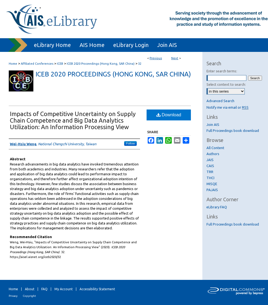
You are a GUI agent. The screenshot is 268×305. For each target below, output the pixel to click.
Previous (156, 58)
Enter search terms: (221, 71)
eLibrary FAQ (216, 207)
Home (13, 63)
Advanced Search (220, 101)
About (29, 289)
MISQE (211, 184)
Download (168, 114)
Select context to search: (226, 84)
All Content (215, 148)
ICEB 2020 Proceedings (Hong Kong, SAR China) (101, 63)
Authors (212, 154)
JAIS (210, 160)
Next (174, 58)
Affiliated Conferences (37, 63)
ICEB (60, 63)
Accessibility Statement (97, 289)
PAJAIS (212, 190)
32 (139, 63)
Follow (130, 143)
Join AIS (212, 124)
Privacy (13, 295)
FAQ (44, 289)
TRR (209, 172)
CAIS (210, 166)
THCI (210, 178)
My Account (63, 289)
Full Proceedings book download (232, 130)
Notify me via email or (227, 107)
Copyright (29, 295)
